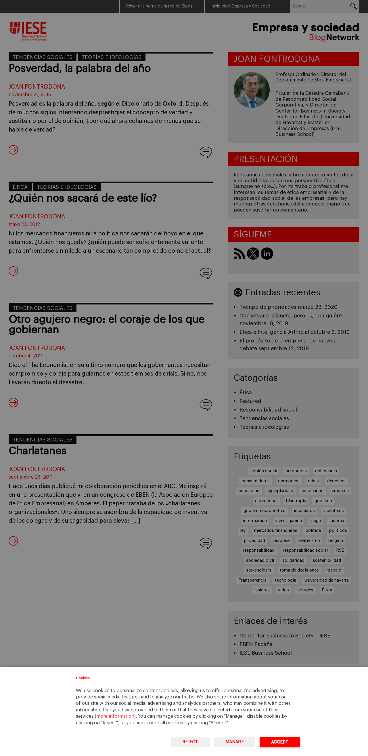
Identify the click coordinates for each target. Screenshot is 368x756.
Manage (234, 742)
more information (115, 716)
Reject (190, 742)
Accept (279, 742)
